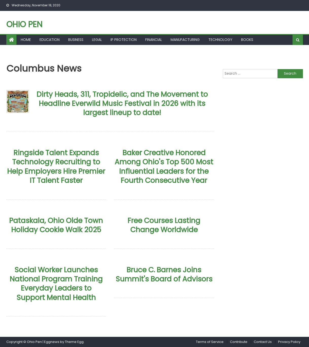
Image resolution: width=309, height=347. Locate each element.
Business (75, 39)
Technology (220, 39)
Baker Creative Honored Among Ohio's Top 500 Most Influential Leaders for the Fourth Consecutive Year (164, 166)
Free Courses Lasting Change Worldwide (164, 225)
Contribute (238, 341)
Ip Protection (124, 39)
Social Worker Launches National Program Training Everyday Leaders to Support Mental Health (56, 284)
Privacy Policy (289, 341)
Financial (153, 39)
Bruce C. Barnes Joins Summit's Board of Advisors (164, 274)
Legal (97, 39)
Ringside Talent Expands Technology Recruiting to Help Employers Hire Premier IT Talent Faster (56, 166)
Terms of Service (210, 341)
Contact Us (263, 341)
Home (26, 39)
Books (247, 39)
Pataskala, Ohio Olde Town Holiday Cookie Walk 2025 (56, 225)
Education (50, 39)
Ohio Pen (24, 24)
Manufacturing (185, 39)
